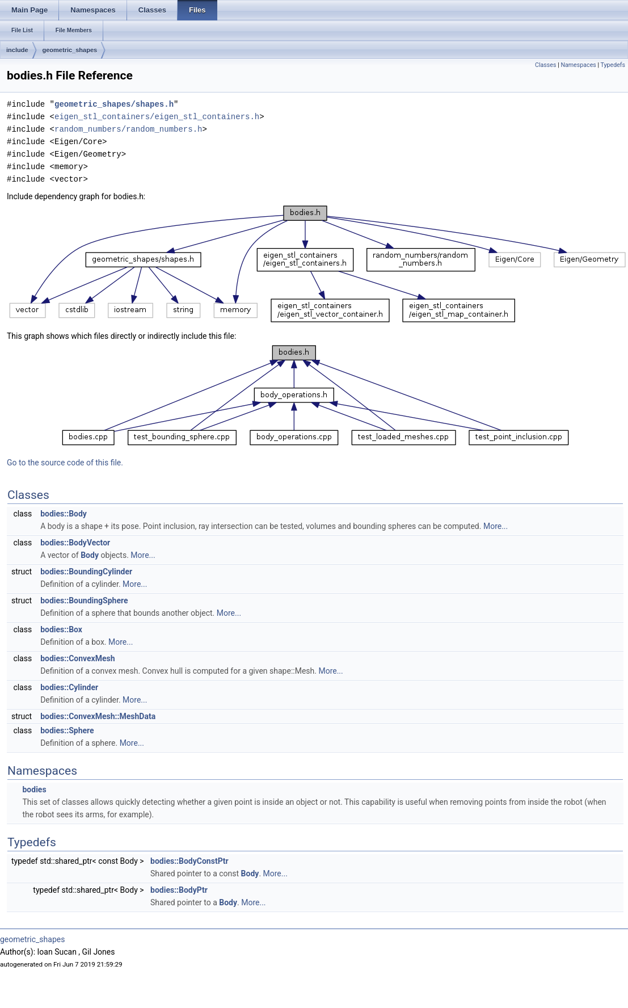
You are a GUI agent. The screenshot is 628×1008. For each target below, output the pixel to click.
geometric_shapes (70, 50)
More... (495, 526)
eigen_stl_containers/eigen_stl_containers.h (156, 116)
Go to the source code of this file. (65, 462)
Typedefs (612, 65)
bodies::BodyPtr (179, 889)
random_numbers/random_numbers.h (128, 129)
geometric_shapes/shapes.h (114, 104)
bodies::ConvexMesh (77, 658)
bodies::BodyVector (75, 542)
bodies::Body (63, 513)
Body (90, 555)
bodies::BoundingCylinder (86, 571)
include (17, 50)
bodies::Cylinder (69, 687)
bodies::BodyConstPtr (189, 861)
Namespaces (578, 65)
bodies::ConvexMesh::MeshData (97, 716)
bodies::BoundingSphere (84, 600)
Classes (545, 65)
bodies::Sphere (67, 730)
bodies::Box (61, 629)
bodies (34, 789)
